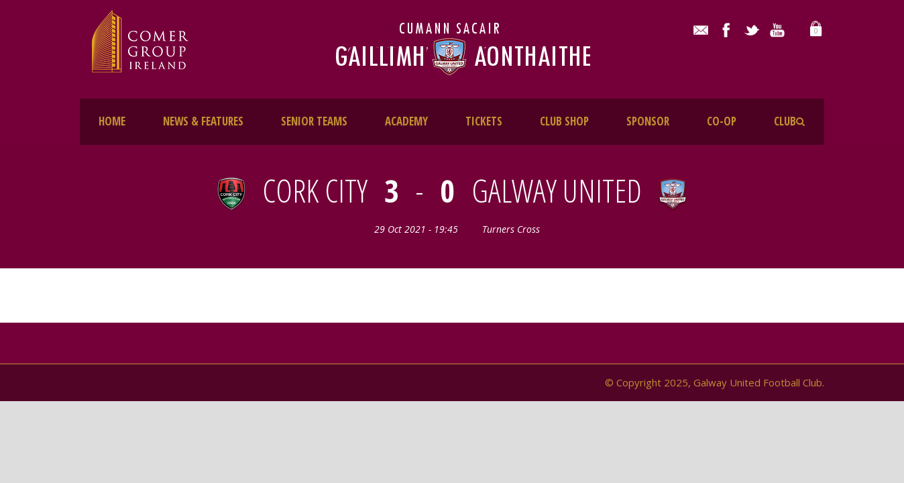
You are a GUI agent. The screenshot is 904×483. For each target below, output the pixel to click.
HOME (112, 121)
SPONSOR (647, 121)
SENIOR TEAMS (314, 121)
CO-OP (721, 121)
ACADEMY (406, 121)
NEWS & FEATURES (203, 121)
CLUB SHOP (564, 121)
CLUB (785, 121)
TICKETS (483, 121)
